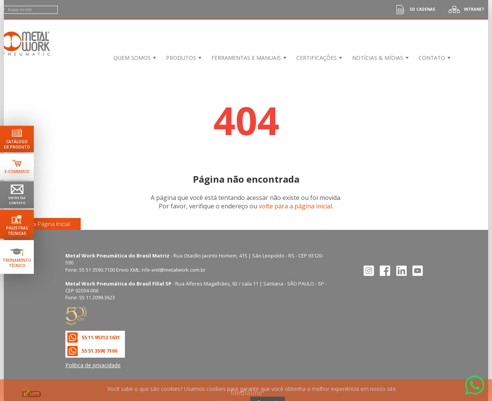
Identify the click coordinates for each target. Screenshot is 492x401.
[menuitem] (134, 57)
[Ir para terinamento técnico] (17, 257)
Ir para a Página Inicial (42, 224)
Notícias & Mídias (377, 57)
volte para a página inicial (295, 206)
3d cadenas (413, 9)
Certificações (316, 57)
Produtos (181, 57)
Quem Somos (132, 57)
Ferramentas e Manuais (246, 57)
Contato (432, 57)
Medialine (246, 392)
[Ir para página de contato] (17, 194)
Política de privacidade (93, 365)
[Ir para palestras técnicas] (17, 224)
